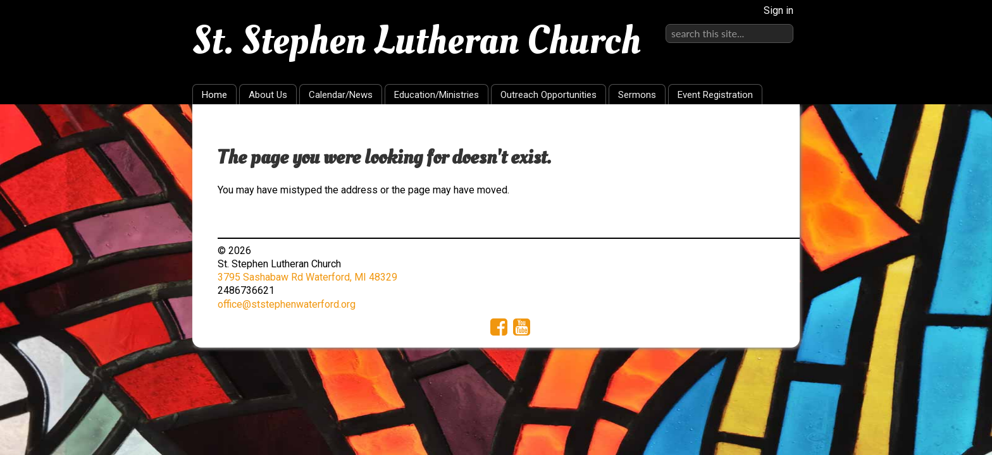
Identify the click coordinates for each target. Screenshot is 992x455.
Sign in (778, 10)
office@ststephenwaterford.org (287, 304)
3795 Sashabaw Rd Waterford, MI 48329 (307, 277)
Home (214, 94)
